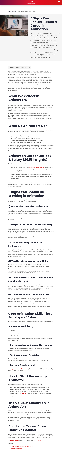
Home (9, 11)
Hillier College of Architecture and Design (22, 446)
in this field (46, 130)
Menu (2, 1)
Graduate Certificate (16, 448)
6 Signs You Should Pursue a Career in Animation (27, 11)
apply (39, 440)
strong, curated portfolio (15, 369)
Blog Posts (14, 11)
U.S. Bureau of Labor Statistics (36, 167)
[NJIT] (31, 2)
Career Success (15, 450)
